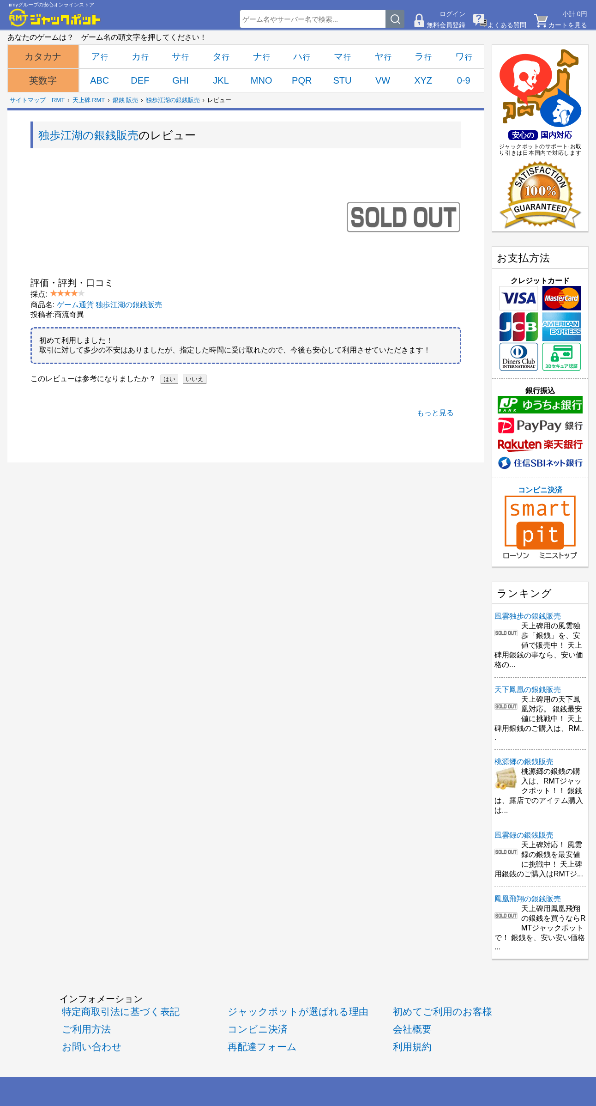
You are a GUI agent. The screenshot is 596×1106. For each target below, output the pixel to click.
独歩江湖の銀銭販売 (173, 100)
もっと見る (435, 413)
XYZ (423, 80)
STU (342, 80)
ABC (99, 80)
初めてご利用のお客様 (442, 1011)
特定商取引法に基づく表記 (121, 1011)
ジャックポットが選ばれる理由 (298, 1011)
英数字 (43, 80)
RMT (58, 100)
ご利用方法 (86, 1029)
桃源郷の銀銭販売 (524, 762)
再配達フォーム (262, 1046)
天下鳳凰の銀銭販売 (527, 689)
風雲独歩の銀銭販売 (527, 616)
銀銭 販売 (125, 100)
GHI (180, 80)
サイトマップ (28, 100)
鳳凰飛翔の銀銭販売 (527, 899)
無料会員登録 (446, 25)
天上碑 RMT (88, 100)
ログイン (452, 14)
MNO (261, 80)
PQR (302, 80)
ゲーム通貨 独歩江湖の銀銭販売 (109, 305)
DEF (140, 80)
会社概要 (412, 1029)
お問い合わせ (92, 1046)
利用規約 (412, 1046)
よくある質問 (507, 25)
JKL (221, 80)
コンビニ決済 (540, 522)
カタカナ (42, 56)
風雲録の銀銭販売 (524, 835)
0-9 (463, 80)
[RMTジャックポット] (55, 17)
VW (382, 80)
